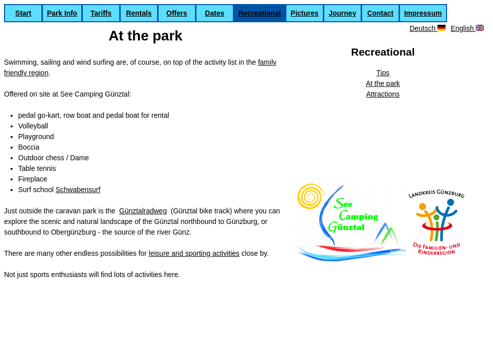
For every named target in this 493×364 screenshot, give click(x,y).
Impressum (423, 13)
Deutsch (428, 28)
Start (23, 13)
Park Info (62, 13)
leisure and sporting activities (194, 253)
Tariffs (101, 13)
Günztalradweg (143, 211)
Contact (380, 13)
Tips (382, 73)
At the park (383, 83)
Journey (342, 13)
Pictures (304, 13)
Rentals (139, 13)
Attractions (383, 94)
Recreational (259, 13)
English (467, 28)
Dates (214, 13)
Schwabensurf (78, 190)
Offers (176, 13)
